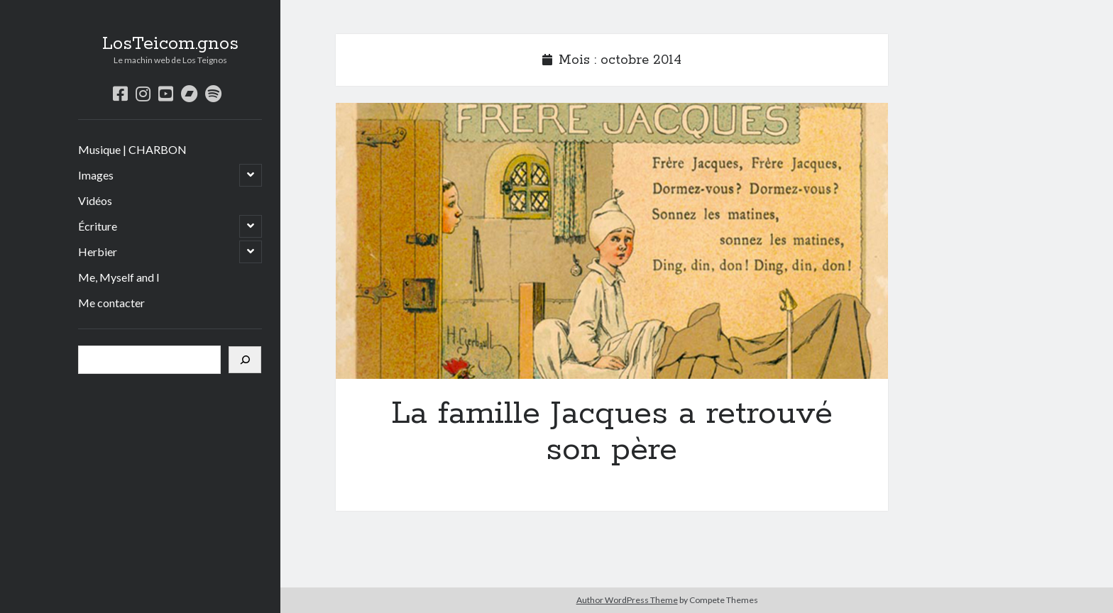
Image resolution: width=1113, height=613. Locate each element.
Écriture (97, 226)
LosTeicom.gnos (170, 44)
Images (96, 175)
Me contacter (111, 302)
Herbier (97, 251)
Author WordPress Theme (627, 600)
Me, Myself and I (119, 277)
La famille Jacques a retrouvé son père (612, 241)
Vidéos (95, 200)
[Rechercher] (245, 359)
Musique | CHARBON (132, 149)
